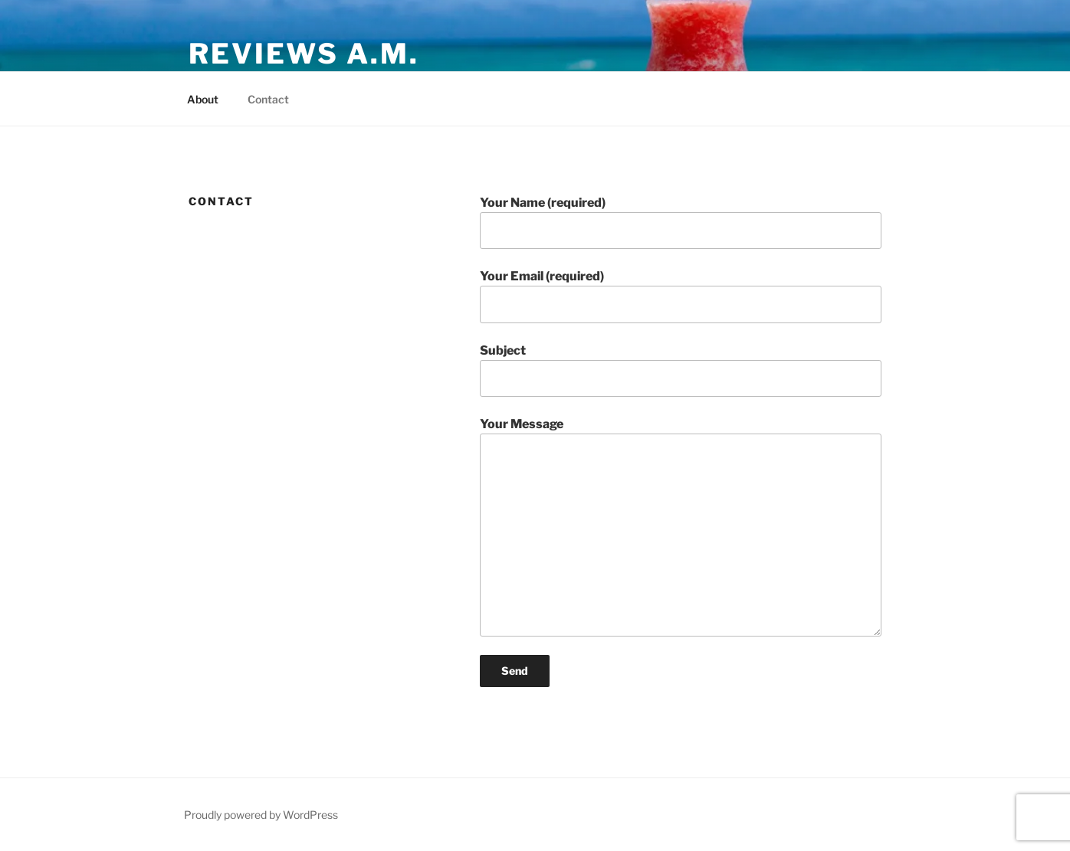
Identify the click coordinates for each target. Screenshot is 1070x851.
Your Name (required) (680, 222)
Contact (268, 99)
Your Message (680, 526)
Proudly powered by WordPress (261, 814)
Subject (680, 370)
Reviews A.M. (304, 53)
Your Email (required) (680, 295)
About (202, 99)
